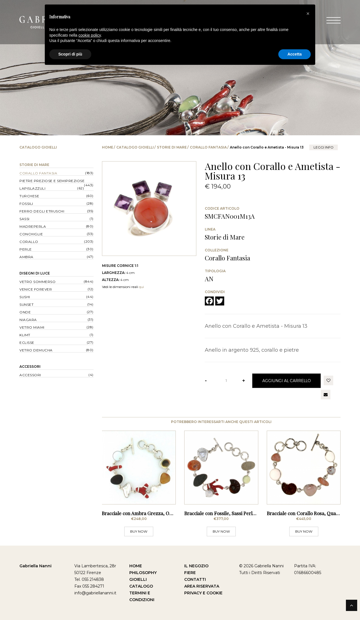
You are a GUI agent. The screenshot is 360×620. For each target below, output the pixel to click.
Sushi (24, 297)
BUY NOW (138, 531)
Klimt (24, 335)
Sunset (26, 304)
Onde (25, 312)
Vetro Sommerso (37, 282)
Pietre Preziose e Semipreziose (52, 181)
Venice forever (35, 289)
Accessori (30, 366)
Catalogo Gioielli (135, 147)
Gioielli (138, 579)
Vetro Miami (32, 327)
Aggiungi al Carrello (286, 380)
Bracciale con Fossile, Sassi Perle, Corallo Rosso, (236, 513)
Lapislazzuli (32, 188)
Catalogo (141, 586)
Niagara (28, 320)
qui (141, 287)
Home (107, 147)
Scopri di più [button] (70, 54)
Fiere (190, 572)
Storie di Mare (172, 147)
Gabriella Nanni (35, 565)
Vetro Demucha (36, 350)
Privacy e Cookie (203, 592)
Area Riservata (201, 586)
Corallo (28, 242)
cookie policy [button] (90, 35)
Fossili (26, 204)
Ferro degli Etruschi (41, 211)
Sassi (24, 219)
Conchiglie (31, 234)
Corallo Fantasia (208, 147)
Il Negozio (196, 565)
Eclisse (26, 342)
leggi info (324, 147)
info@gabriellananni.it (95, 592)
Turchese (29, 196)
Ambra (26, 257)
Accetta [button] (294, 54)
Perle (25, 249)
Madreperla (32, 226)
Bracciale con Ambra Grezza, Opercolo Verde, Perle (158, 513)
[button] (307, 13)
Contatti (195, 579)
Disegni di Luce (34, 273)
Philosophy (143, 572)
